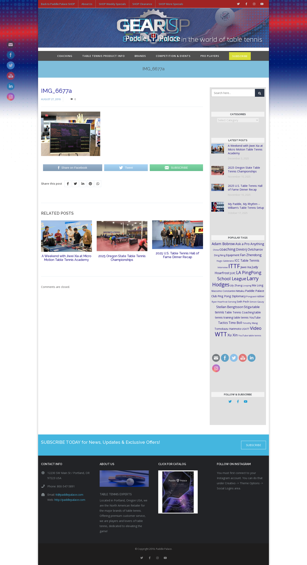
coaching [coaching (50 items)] (227, 249)
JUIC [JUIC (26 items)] (233, 273)
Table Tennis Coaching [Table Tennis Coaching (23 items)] (239, 312)
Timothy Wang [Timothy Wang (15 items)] (250, 323)
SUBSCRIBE (240, 56)
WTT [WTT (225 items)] (221, 334)
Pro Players (209, 56)
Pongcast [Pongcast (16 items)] (251, 296)
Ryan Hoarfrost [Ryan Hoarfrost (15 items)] (219, 301)
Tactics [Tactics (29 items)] (223, 323)
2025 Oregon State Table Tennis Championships (122, 258)
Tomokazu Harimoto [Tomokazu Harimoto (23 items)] (227, 329)
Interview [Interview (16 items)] (223, 267)
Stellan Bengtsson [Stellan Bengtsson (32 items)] (229, 307)
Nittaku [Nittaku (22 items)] (240, 291)
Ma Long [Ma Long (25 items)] (257, 285)
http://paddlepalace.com (69, 500)
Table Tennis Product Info (103, 56)
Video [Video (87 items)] (255, 328)
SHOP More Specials (171, 4)
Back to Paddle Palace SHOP (58, 4)
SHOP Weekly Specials (112, 4)
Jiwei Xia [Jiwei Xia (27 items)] (246, 267)
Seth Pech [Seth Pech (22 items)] (243, 301)
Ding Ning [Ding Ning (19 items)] (219, 255)
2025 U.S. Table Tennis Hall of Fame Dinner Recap (177, 255)
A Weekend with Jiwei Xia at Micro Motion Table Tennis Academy (66, 258)
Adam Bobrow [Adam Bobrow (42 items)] (223, 243)
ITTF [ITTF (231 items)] (234, 266)
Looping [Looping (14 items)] (247, 285)
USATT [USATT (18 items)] (245, 329)
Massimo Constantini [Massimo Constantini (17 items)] (223, 290)
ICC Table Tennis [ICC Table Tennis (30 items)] (247, 260)
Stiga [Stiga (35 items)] (248, 307)
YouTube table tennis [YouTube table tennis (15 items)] (249, 335)
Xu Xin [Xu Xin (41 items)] (232, 335)
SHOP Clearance (142, 4)
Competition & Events (173, 56)
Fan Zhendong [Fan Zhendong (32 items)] (251, 255)
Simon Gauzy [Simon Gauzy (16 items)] (257, 301)
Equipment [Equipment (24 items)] (233, 255)
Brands (140, 56)
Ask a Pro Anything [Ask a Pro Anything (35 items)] (249, 244)
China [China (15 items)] (216, 249)
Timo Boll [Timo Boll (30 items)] (235, 323)
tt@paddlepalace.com (69, 494)
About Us (86, 4)
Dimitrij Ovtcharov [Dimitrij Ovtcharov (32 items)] (249, 249)
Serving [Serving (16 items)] (232, 301)
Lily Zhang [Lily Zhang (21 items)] (236, 285)
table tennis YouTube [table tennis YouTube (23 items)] (247, 317)
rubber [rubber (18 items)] (260, 296)
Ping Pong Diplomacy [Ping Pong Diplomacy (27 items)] (232, 296)
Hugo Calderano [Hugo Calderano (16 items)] (225, 260)
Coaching (64, 56)
